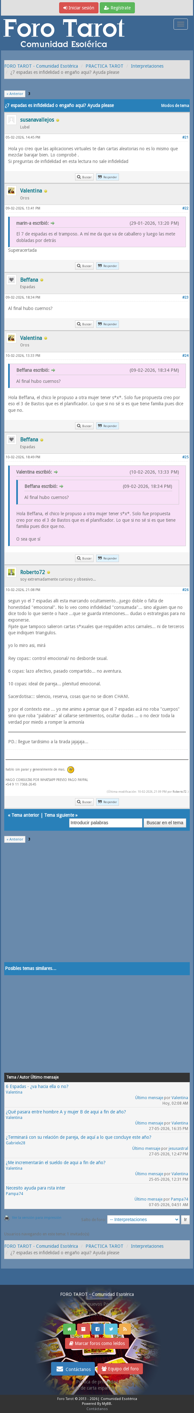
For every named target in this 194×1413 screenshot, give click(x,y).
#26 (185, 590)
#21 (185, 137)
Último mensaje (149, 1098)
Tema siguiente (59, 815)
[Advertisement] (97, 906)
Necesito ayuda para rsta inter (35, 1188)
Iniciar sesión (78, 7)
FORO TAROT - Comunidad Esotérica (41, 66)
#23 (185, 297)
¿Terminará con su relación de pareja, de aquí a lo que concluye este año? (78, 1137)
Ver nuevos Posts (97, 1304)
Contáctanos (73, 1368)
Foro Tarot (65, 1399)
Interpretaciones (147, 66)
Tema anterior (25, 815)
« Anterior (14, 94)
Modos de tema (175, 105)
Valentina (14, 1092)
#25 (185, 457)
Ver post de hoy (97, 1313)
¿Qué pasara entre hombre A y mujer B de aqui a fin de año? (66, 1111)
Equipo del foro (120, 1368)
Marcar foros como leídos (97, 1343)
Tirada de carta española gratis (97, 1388)
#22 (185, 208)
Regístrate (117, 7)
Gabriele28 (15, 1143)
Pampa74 (14, 1193)
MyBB (106, 1404)
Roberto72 (180, 791)
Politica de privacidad (97, 1381)
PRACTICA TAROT (104, 66)
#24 (185, 356)
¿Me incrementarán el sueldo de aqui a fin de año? (56, 1162)
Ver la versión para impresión (36, 1218)
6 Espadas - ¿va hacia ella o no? (37, 1086)
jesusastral (178, 1148)
